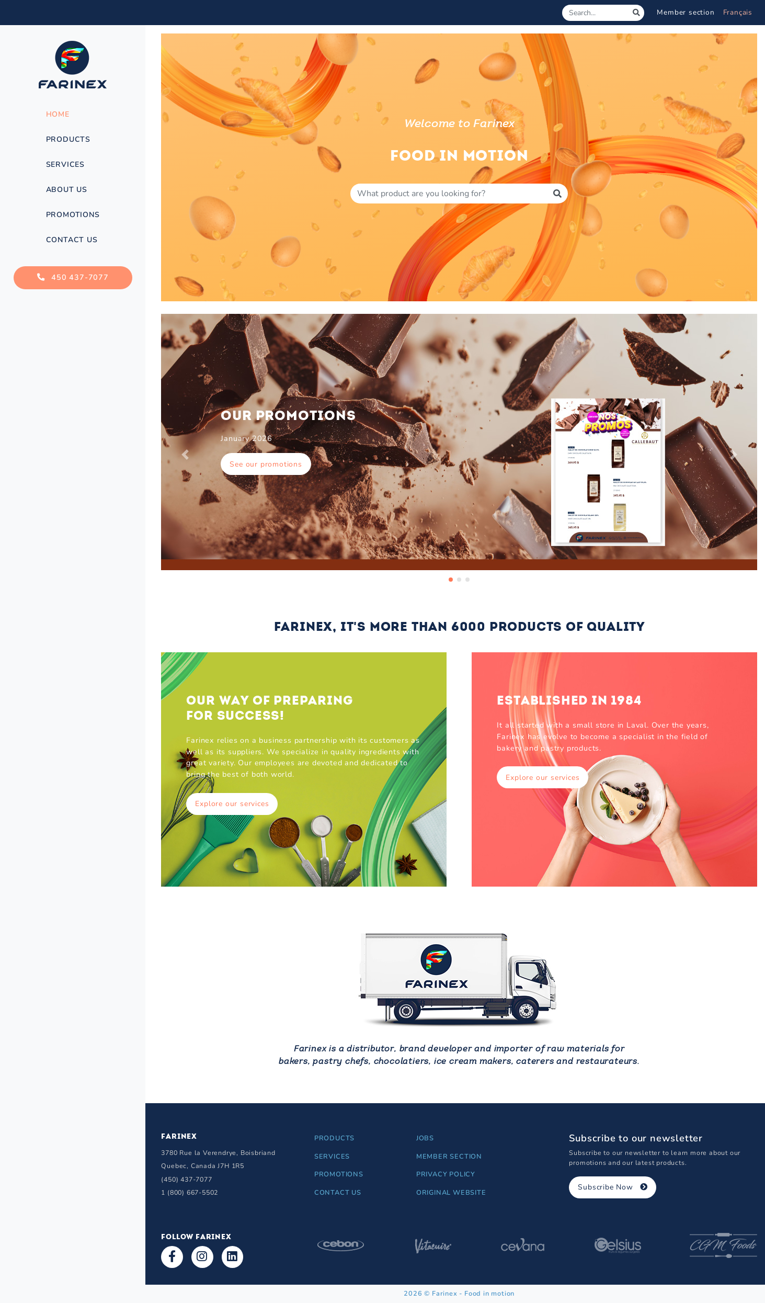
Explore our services (232, 804)
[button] (185, 454)
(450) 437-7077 (186, 1179)
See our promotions (266, 464)
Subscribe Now (612, 1187)
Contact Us (72, 240)
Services (65, 164)
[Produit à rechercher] (448, 193)
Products (68, 139)
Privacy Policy (445, 1174)
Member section (685, 12)
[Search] (595, 13)
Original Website (451, 1192)
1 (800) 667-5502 (189, 1192)
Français (737, 12)
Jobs (425, 1138)
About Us (66, 190)
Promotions (73, 215)
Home (58, 114)
